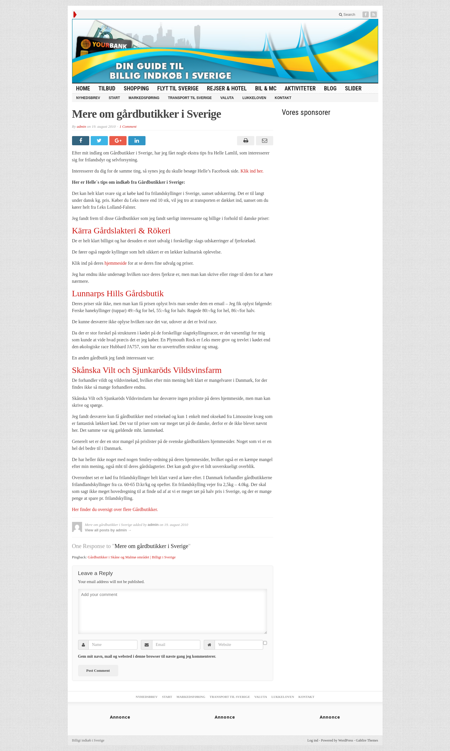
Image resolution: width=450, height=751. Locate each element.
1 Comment (128, 126)
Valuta (227, 98)
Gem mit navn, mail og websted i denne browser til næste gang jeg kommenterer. (147, 656)
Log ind (312, 740)
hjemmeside (115, 263)
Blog (330, 88)
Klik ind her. (251, 171)
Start (114, 98)
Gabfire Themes (367, 740)
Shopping (136, 88)
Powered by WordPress (337, 740)
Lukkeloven (254, 98)
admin (81, 126)
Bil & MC (265, 88)
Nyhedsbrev (88, 98)
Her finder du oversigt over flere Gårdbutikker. (115, 509)
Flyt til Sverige (178, 88)
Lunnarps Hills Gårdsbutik (118, 293)
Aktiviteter (300, 88)
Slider (353, 88)
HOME (83, 88)
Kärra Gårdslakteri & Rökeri (121, 230)
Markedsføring (144, 98)
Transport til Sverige (190, 98)
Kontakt (283, 98)
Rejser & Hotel (227, 88)
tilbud (106, 88)
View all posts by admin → (108, 530)
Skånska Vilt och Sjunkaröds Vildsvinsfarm (147, 370)
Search (347, 14)
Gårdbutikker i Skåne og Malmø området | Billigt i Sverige (132, 557)
